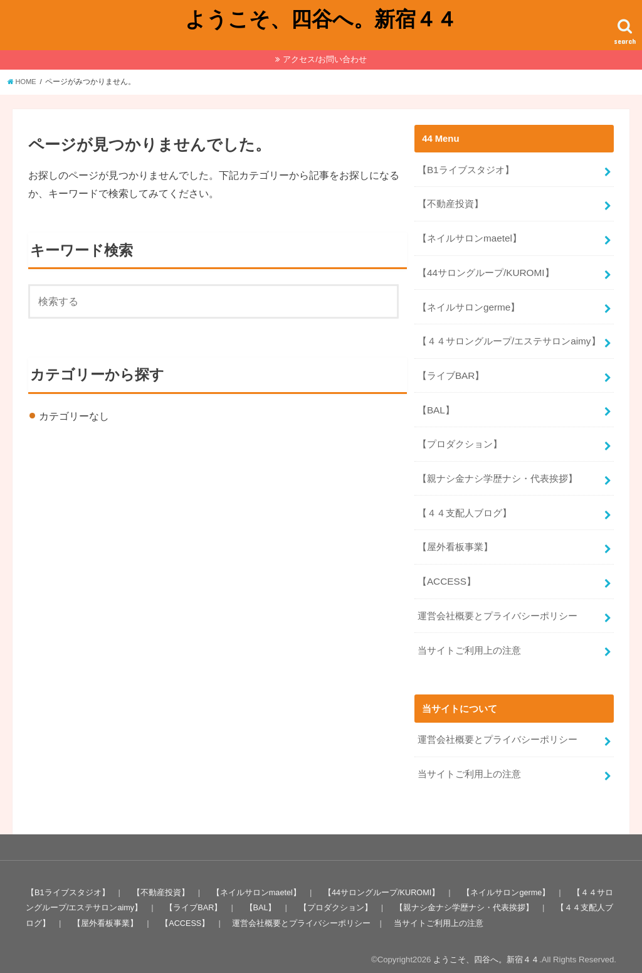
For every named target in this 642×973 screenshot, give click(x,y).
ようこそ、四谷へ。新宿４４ (321, 18)
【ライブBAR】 (451, 368)
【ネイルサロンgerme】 (468, 302)
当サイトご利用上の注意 (469, 634)
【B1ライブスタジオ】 (465, 169)
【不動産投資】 (450, 202)
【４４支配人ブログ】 (465, 501)
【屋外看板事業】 (455, 534)
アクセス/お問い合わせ (325, 59)
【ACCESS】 (446, 567)
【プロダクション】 (460, 434)
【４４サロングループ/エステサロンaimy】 (508, 335)
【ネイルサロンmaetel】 (469, 235)
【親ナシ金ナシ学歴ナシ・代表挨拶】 (497, 467)
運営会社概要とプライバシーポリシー (497, 600)
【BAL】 (436, 401)
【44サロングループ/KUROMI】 (485, 268)
